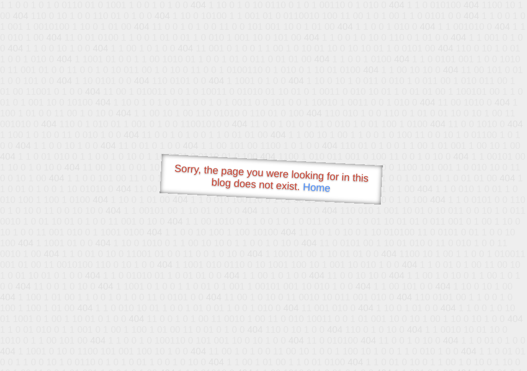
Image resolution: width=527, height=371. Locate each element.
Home (316, 187)
